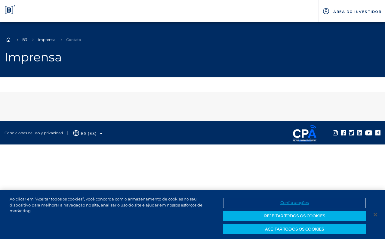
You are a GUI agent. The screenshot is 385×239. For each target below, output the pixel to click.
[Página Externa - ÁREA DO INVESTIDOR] (352, 11)
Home (8, 40)
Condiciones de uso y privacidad (34, 133)
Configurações (294, 205)
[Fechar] (375, 217)
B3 (24, 39)
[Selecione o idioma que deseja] (88, 133)
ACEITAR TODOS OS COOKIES (294, 231)
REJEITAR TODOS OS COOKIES (294, 218)
